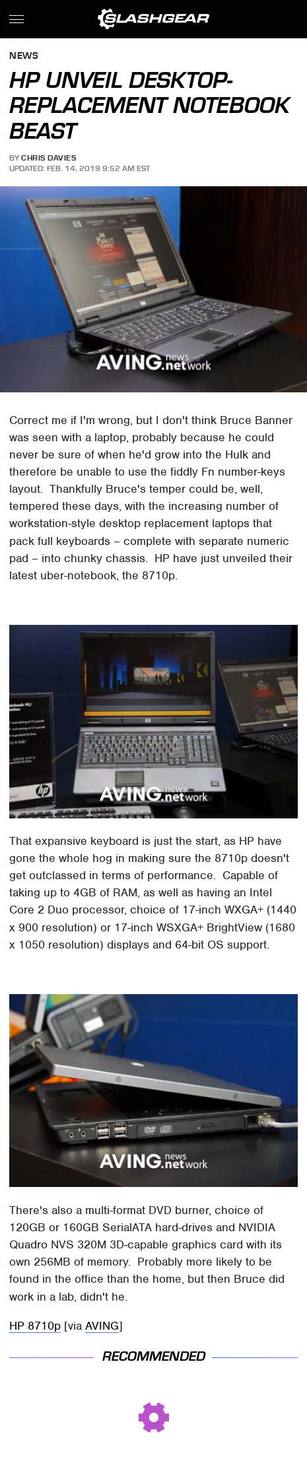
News (23, 56)
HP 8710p (35, 1325)
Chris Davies (48, 157)
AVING (102, 1325)
